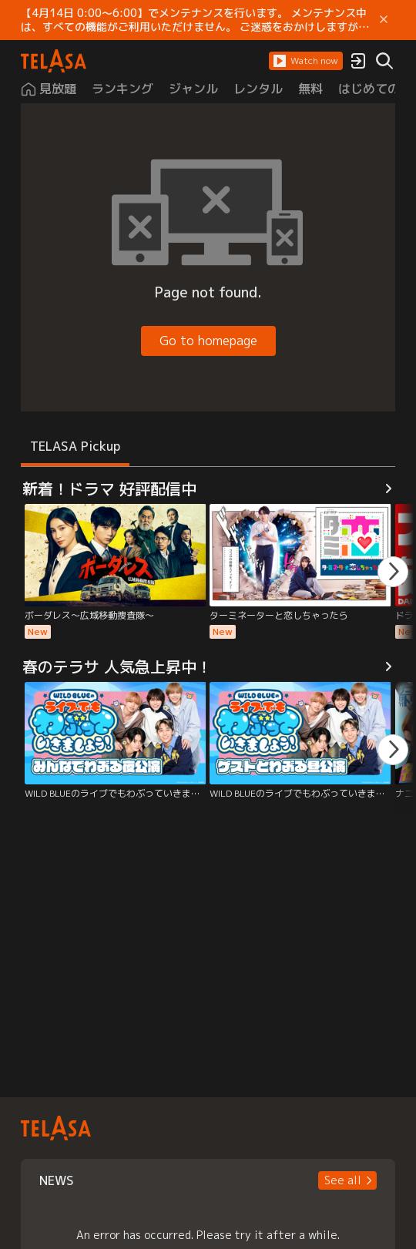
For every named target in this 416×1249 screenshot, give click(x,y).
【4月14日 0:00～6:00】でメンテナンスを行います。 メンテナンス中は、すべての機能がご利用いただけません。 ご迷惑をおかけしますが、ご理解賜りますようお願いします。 (195, 20)
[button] (306, 61)
